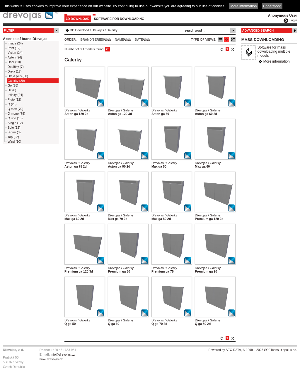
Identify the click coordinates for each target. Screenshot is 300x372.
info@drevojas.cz (63, 354)
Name (119, 39)
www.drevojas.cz (51, 359)
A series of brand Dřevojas (25, 39)
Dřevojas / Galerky (77, 110)
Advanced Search (258, 30)
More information (276, 61)
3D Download (78, 18)
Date (139, 39)
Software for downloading (119, 18)
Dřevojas (98, 30)
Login (293, 20)
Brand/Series (92, 39)
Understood (272, 6)
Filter (9, 30)
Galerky (112, 30)
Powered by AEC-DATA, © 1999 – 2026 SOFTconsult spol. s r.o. (253, 350)
